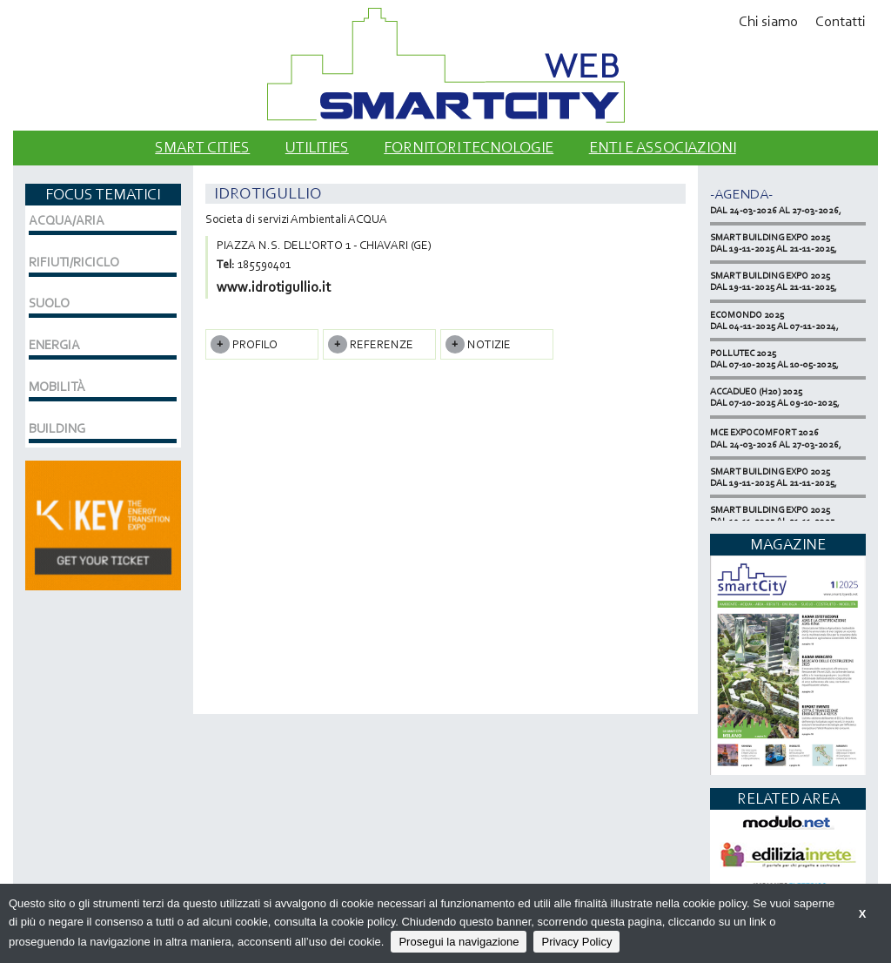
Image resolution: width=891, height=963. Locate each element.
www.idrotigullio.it (274, 287)
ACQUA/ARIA (66, 220)
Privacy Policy (576, 941)
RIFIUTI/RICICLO (74, 262)
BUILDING (57, 428)
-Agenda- (741, 193)
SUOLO (49, 303)
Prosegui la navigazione (459, 941)
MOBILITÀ (57, 386)
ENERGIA (54, 345)
